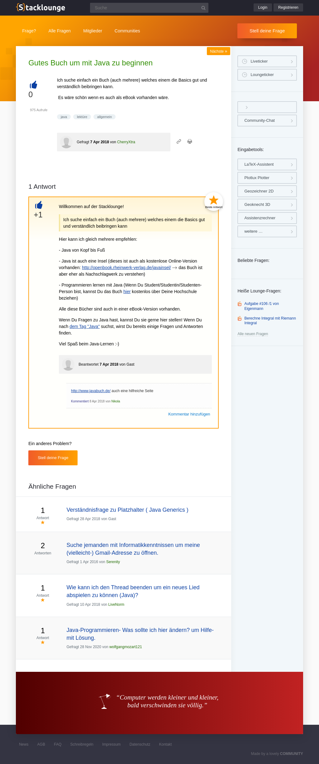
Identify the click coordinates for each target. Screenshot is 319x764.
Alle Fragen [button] (60, 30)
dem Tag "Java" (84, 326)
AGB (41, 744)
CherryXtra (126, 142)
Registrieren (288, 7)
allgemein (104, 117)
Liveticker (259, 61)
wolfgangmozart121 (125, 647)
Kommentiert (80, 401)
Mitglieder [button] (92, 30)
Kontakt (165, 744)
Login (262, 7)
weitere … (253, 231)
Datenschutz (140, 744)
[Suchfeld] (149, 8)
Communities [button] (127, 30)
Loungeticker (262, 74)
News (23, 744)
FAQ (57, 744)
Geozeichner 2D (259, 191)
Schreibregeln (81, 744)
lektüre (82, 117)
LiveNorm (116, 604)
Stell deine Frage (267, 30)
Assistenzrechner (259, 218)
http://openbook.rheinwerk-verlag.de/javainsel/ (126, 267)
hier (127, 291)
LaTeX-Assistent (259, 164)
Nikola (116, 401)
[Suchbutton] (203, 8)
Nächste (218, 51)
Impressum (111, 744)
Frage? (29, 30)
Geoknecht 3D (257, 204)
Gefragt (83, 142)
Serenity (113, 562)
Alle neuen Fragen (252, 334)
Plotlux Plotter (256, 177)
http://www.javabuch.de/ (91, 391)
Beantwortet (88, 364)
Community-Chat (259, 120)
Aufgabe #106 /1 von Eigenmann (261, 306)
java (64, 117)
